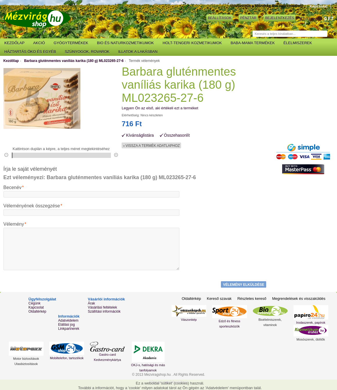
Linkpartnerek (68, 329)
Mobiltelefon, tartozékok (67, 358)
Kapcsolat (318, 6)
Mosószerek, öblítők (311, 339)
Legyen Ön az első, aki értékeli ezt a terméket (160, 108)
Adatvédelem (68, 320)
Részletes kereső (251, 298)
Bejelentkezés (279, 18)
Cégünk (34, 303)
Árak (91, 303)
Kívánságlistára (140, 135)
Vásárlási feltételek (102, 307)
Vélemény (13, 224)
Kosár (300, 19)
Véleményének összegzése (31, 206)
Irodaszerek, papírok (310, 322)
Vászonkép (189, 319)
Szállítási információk (104, 311)
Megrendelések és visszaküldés (298, 298)
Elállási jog (66, 325)
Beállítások (219, 18)
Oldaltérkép (37, 311)
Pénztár (248, 18)
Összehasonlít (177, 135)
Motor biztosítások (26, 358)
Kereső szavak (219, 298)
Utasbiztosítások (26, 364)
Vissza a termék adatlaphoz (151, 146)
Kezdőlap (11, 61)
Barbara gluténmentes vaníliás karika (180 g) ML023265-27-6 (74, 61)
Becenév (12, 187)
